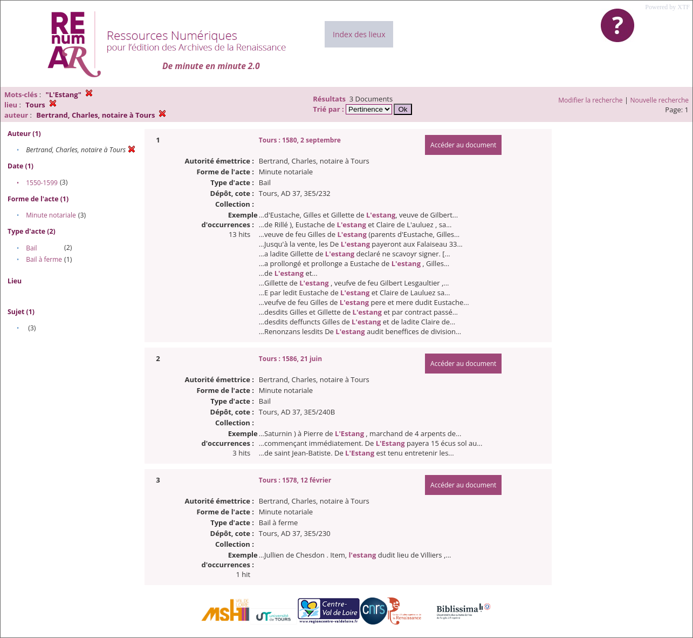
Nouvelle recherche (659, 100)
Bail (31, 248)
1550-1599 (42, 182)
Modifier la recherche (590, 100)
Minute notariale (51, 215)
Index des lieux (359, 34)
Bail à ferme (44, 259)
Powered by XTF (667, 7)
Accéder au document (463, 145)
